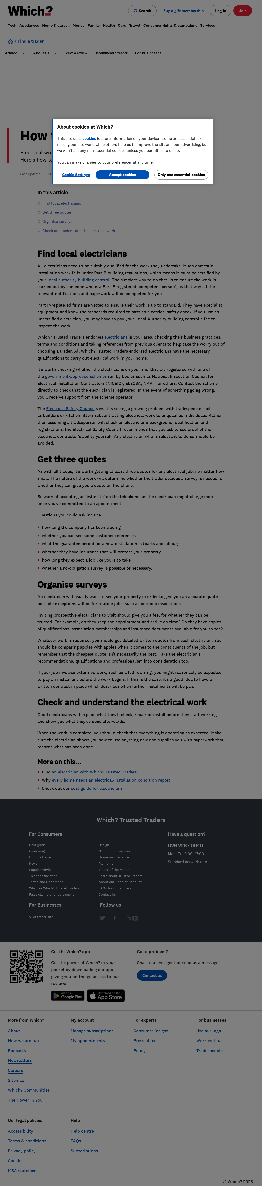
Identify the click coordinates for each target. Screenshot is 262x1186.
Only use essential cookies (181, 174)
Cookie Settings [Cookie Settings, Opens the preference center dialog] (76, 174)
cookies (89, 138)
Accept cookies (122, 174)
